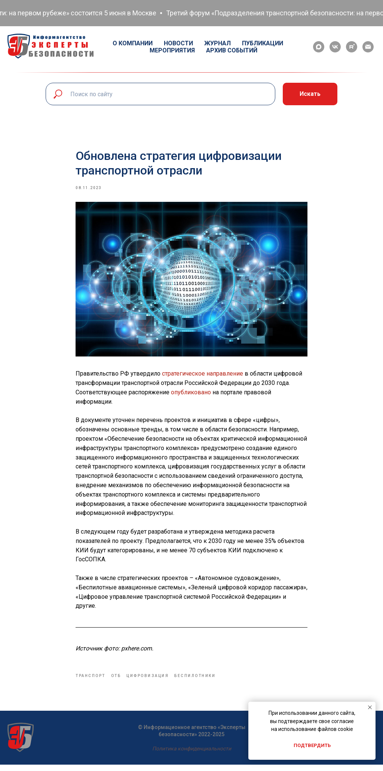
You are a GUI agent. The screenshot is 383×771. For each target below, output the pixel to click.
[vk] (335, 46)
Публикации (262, 43)
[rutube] (351, 46)
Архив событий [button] (231, 50)
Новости (178, 43)
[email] (368, 46)
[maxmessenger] (318, 46)
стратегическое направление (202, 376)
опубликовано (191, 395)
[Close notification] (370, 707)
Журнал (217, 43)
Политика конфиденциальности (191, 755)
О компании (133, 43)
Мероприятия (172, 50)
